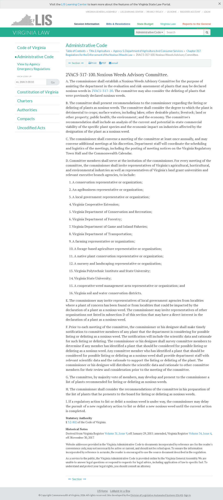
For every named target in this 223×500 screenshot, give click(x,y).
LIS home (172, 11)
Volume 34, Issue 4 (200, 433)
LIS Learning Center (74, 4)
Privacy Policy (155, 11)
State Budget (145, 23)
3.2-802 (72, 422)
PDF (102, 62)
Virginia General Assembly (101, 11)
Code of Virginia (31, 47)
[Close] (219, 3)
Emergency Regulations (33, 69)
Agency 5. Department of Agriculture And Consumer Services (148, 51)
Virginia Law (167, 23)
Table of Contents (76, 51)
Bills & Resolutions (118, 23)
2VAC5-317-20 (102, 91)
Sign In (187, 495)
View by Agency (28, 64)
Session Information (86, 23)
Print (92, 62)
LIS (34, 19)
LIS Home (102, 491)
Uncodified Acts (31, 127)
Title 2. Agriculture (99, 51)
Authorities (27, 109)
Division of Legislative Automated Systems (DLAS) (156, 495)
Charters (25, 100)
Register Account (190, 11)
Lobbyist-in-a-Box (120, 491)
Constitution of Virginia (37, 92)
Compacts (26, 118)
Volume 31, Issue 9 (116, 433)
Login (207, 11)
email (113, 62)
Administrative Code (149, 32)
